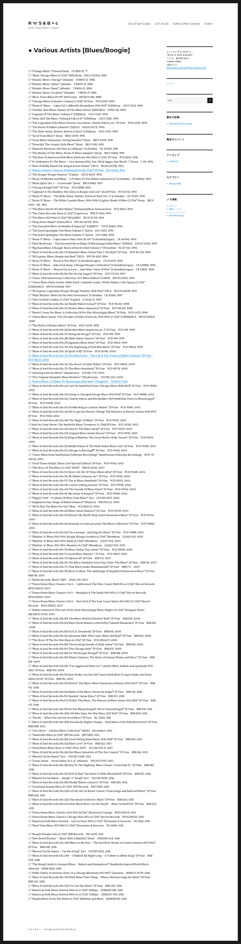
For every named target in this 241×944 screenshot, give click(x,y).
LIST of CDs (161, 23)
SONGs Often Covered (186, 23)
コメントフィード (177, 212)
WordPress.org (176, 215)
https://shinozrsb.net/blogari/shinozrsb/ (186, 68)
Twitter (208, 23)
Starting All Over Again (180, 123)
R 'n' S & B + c (43, 23)
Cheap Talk (175, 183)
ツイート (171, 83)
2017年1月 (173, 161)
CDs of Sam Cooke (139, 23)
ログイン (173, 206)
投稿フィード (175, 209)
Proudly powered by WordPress (60, 929)
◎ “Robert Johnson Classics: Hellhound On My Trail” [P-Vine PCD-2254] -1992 (76, 170)
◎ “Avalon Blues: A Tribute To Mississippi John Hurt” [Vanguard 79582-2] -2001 (78, 381)
